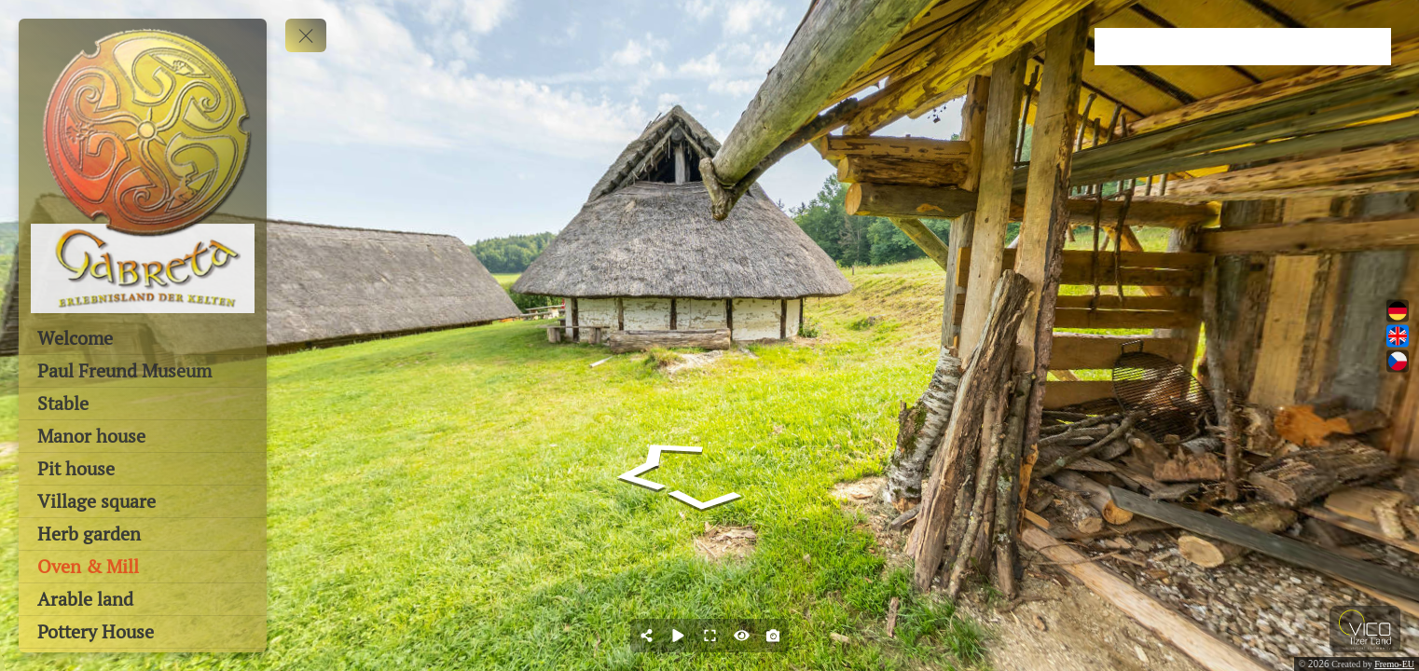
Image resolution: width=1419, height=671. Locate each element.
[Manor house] (143, 436)
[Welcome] (143, 338)
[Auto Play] (678, 635)
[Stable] (143, 403)
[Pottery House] (143, 632)
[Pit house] (143, 469)
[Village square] (143, 501)
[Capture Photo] (773, 635)
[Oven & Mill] (143, 566)
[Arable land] (143, 599)
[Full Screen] (709, 635)
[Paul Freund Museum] (143, 371)
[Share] (646, 635)
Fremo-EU (1394, 664)
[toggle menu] (305, 35)
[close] (1402, 17)
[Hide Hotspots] (741, 635)
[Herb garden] (143, 534)
